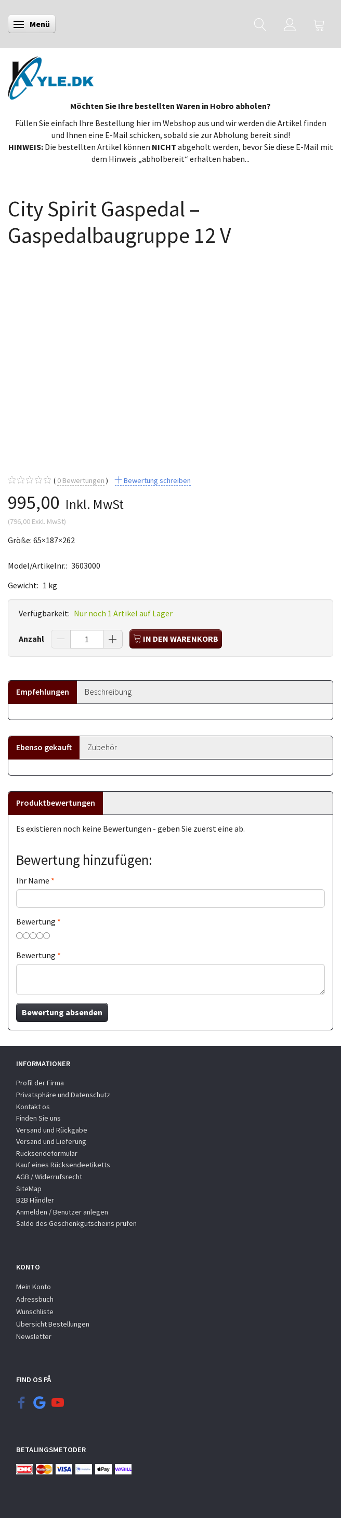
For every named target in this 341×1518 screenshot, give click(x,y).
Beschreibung (108, 691)
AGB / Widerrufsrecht (49, 1176)
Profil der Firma (40, 1082)
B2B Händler (35, 1200)
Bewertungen (80, 481)
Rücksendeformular (46, 1153)
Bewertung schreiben (156, 480)
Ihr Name (32, 880)
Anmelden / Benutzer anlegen (62, 1212)
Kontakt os (33, 1106)
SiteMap (29, 1188)
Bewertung (36, 921)
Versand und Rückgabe (51, 1130)
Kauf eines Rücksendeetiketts (63, 1164)
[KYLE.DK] (51, 75)
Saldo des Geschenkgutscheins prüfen (76, 1223)
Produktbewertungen (55, 802)
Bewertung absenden (62, 1012)
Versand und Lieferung (51, 1141)
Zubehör (102, 747)
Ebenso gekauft (44, 747)
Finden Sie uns (38, 1118)
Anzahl (32, 638)
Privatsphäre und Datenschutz (63, 1094)
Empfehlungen (42, 691)
